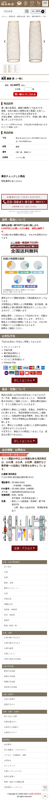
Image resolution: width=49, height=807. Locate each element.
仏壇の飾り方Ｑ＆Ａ (12, 637)
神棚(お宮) (8, 604)
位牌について (9, 654)
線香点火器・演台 (23, 16)
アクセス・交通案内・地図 (15, 755)
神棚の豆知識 (9, 682)
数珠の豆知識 (9, 671)
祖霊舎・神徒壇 (10, 609)
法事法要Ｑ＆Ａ (10, 722)
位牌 (6, 577)
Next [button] (44, 41)
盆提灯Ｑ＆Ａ (9, 704)
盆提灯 (7, 620)
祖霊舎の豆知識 (10, 687)
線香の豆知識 (9, 676)
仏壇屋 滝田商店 (35, 794)
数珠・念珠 (8, 583)
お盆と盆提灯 (9, 699)
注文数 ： (19, 89)
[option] (24, 41)
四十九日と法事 (10, 716)
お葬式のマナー (10, 732)
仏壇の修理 (8, 648)
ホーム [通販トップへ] (4, 16)
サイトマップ (9, 766)
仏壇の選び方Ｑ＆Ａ (12, 643)
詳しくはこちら (24, 380)
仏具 (6, 593)
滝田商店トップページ (13, 787)
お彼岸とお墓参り (11, 727)
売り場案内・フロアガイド (15, 750)
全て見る (7, 567)
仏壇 (6, 572)
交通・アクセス (24, 548)
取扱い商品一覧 (10, 625)
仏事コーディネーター (13, 771)
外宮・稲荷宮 (9, 615)
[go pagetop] (45, 796)
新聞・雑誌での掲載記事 (14, 782)
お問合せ (7, 760)
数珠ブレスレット (11, 588)
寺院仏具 (12, 16)
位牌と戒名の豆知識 (12, 659)
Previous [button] (5, 41)
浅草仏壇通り (9, 776)
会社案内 (7, 744)
